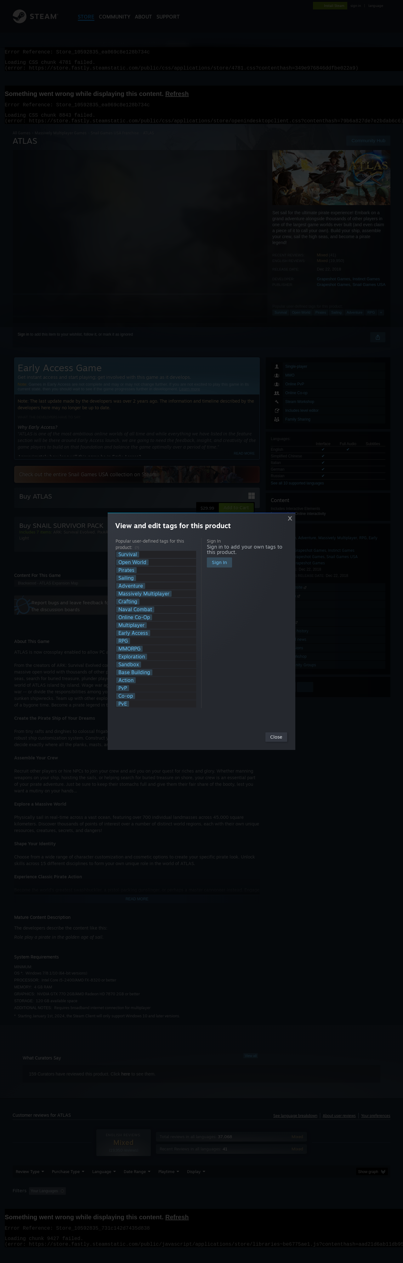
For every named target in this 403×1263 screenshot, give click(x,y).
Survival (127, 554)
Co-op (125, 696)
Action (125, 680)
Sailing (126, 578)
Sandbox (128, 665)
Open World (132, 562)
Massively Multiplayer (143, 594)
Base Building (134, 672)
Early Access (133, 633)
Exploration (131, 657)
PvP (122, 688)
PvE (122, 704)
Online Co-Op (134, 617)
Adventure (130, 586)
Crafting (127, 602)
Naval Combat (135, 609)
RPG (123, 641)
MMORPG (129, 649)
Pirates (126, 570)
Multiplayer (131, 625)
